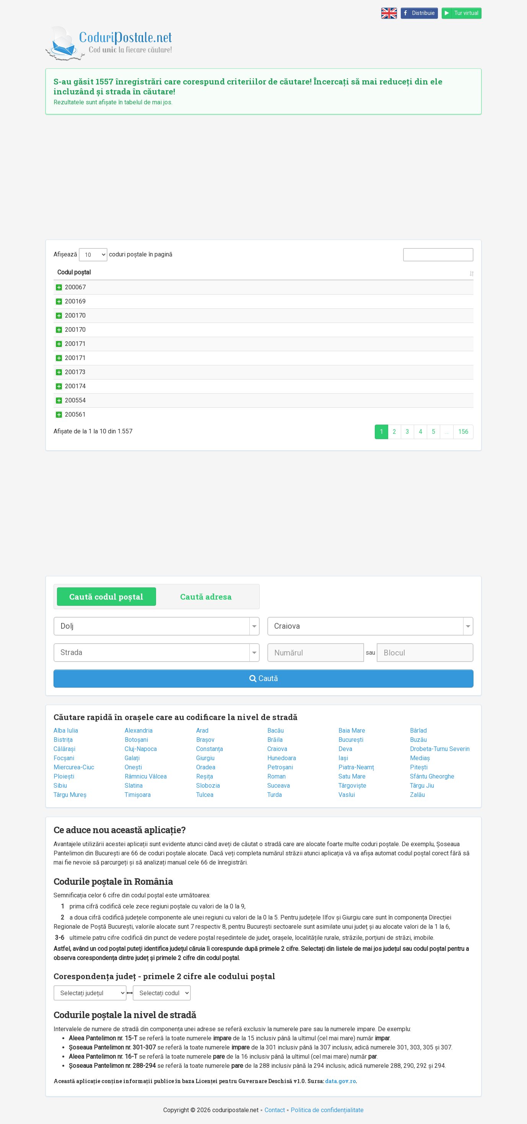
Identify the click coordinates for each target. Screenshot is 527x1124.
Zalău (417, 794)
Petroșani (280, 767)
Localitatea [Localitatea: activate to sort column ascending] (393, 272)
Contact (275, 1110)
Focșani (64, 758)
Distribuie (418, 13)
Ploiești (64, 776)
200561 (67, 414)
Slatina (134, 785)
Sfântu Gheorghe (432, 776)
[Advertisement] (263, 176)
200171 (67, 343)
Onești (133, 767)
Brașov (205, 739)
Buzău (418, 739)
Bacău (275, 730)
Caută (263, 678)
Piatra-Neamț (356, 767)
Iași (343, 758)
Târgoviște (352, 785)
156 (463, 431)
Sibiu (60, 785)
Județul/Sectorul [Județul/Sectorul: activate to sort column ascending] (442, 272)
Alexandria (139, 730)
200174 (67, 386)
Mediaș (420, 758)
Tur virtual (460, 13)
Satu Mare (352, 776)
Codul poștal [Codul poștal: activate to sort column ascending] (74, 272)
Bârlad (418, 730)
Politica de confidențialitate (327, 1110)
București (350, 739)
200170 (67, 315)
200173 (67, 372)
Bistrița (63, 739)
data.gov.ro (340, 1081)
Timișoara (138, 794)
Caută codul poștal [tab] (106, 596)
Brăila (275, 739)
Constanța (209, 749)
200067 (67, 287)
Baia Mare (351, 730)
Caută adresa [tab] (206, 596)
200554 (67, 400)
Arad (202, 730)
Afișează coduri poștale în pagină (113, 254)
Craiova (277, 749)
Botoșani (136, 739)
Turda (274, 794)
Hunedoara (281, 758)
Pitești (419, 767)
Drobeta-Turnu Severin (440, 749)
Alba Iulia (66, 730)
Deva (345, 749)
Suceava (278, 785)
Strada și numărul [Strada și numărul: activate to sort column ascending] (125, 272)
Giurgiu (205, 758)
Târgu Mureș (70, 794)
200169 (67, 301)
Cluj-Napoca (141, 749)
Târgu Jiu (422, 785)
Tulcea (204, 794)
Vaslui (346, 794)
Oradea (205, 767)
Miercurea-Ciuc (74, 767)
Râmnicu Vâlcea (146, 776)
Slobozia (208, 785)
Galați (132, 758)
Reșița (204, 776)
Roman (276, 776)
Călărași (64, 749)
